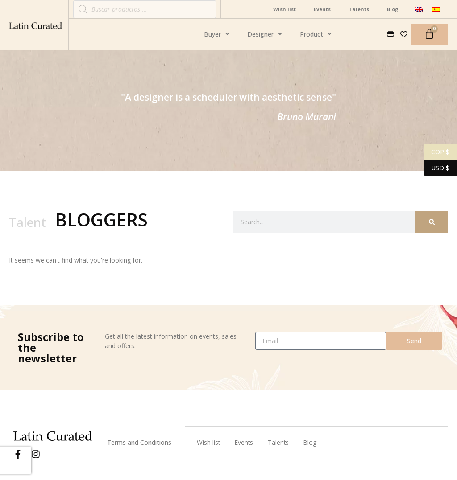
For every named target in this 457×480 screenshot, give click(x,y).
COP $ (436, 152)
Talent (27, 221)
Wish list (284, 9)
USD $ (436, 168)
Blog (392, 9)
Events (322, 9)
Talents (359, 9)
